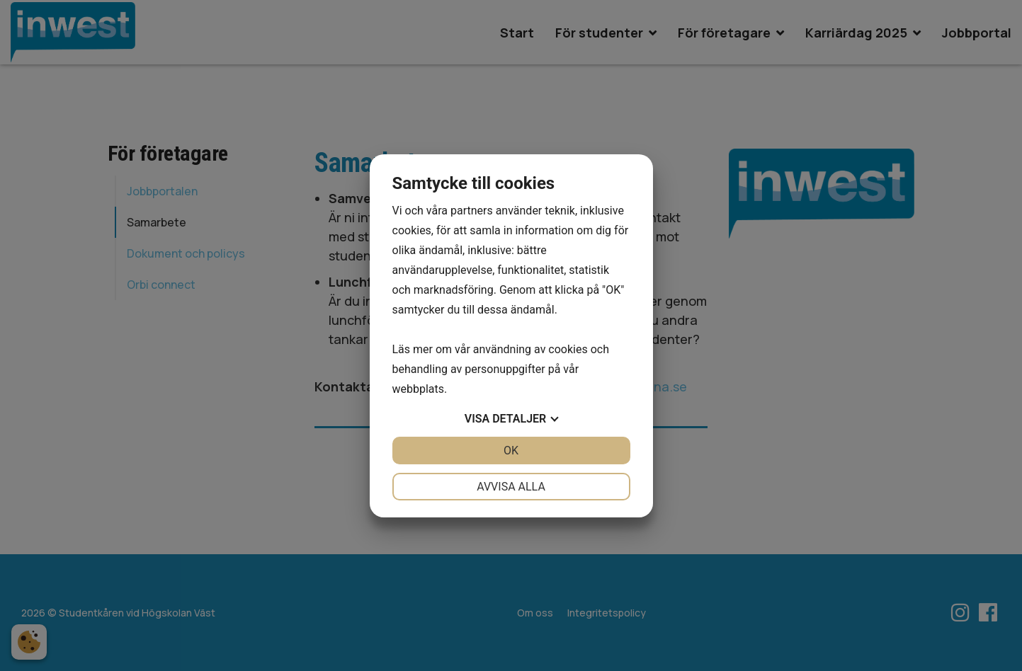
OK (511, 450)
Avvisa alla (511, 486)
